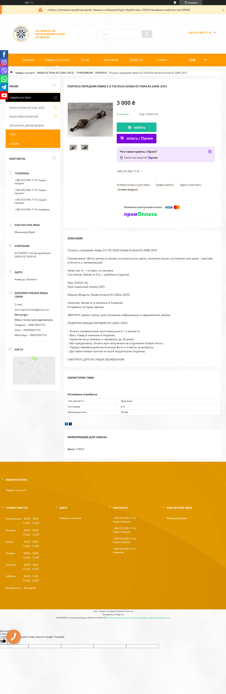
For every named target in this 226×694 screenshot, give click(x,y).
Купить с (140, 138)
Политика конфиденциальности (153, 617)
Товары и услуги (57, 60)
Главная (28, 60)
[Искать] (147, 34)
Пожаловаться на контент (121, 617)
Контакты (111, 60)
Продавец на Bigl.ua (113, 614)
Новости (136, 60)
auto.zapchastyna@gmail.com (32, 309)
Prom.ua (129, 611)
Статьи (162, 60)
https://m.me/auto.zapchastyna (33, 319)
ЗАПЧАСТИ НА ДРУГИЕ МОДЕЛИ (26, 125)
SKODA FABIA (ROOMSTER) (23, 116)
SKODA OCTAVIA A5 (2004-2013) (55, 72)
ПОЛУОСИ (100, 72)
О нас (85, 60)
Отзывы (14, 143)
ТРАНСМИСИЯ (84, 72)
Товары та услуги (16, 490)
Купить (139, 127)
